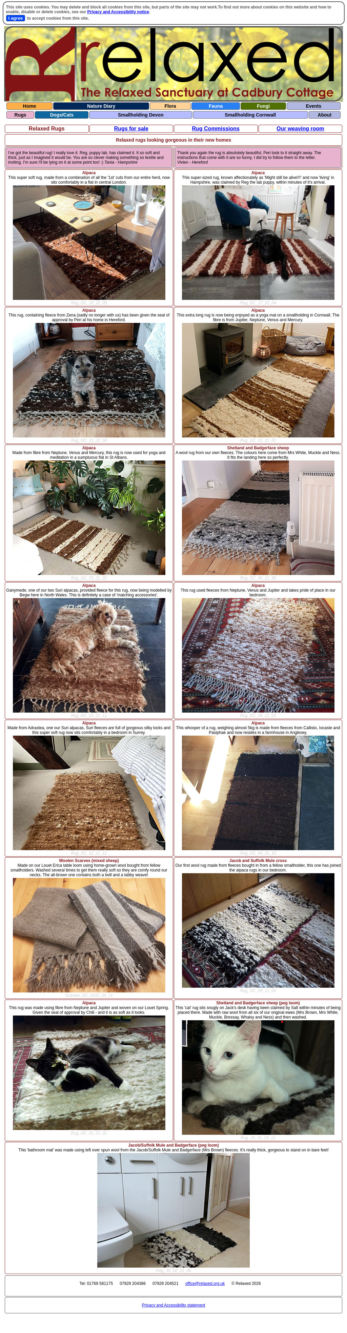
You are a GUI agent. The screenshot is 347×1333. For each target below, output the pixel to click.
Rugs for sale (131, 128)
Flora (170, 106)
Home (29, 106)
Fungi (263, 106)
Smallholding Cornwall (250, 115)
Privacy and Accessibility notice (118, 11)
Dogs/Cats (62, 115)
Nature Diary (101, 106)
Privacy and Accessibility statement (173, 1305)
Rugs (20, 115)
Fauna (216, 106)
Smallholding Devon (141, 115)
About (324, 115)
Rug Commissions (216, 128)
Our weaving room (300, 128)
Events (313, 106)
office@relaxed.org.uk (205, 1283)
